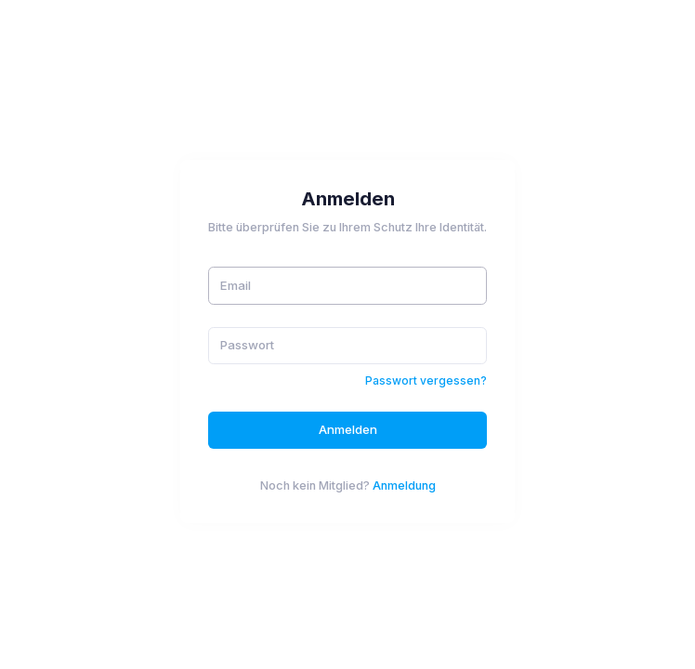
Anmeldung (404, 485)
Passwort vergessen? (426, 380)
